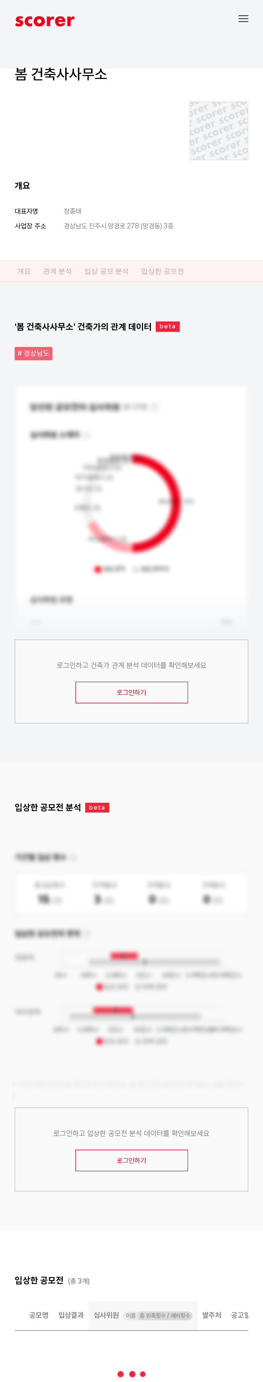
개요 (24, 271)
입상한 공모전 (162, 271)
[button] (251, 18)
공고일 (240, 1315)
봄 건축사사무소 (61, 74)
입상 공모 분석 (106, 271)
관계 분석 (57, 271)
